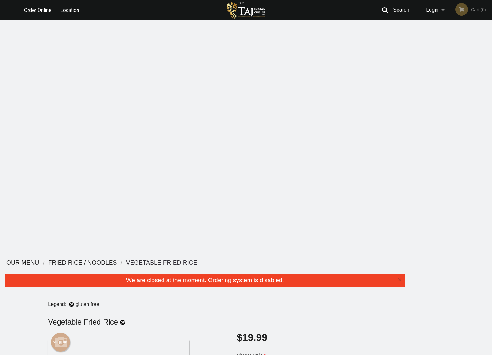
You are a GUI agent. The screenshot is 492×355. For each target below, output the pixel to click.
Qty (256, 202)
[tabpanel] (451, 83)
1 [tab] (427, 124)
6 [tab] (474, 124)
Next (487, 83)
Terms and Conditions (296, 278)
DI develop (256, 333)
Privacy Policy (289, 286)
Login (432, 10)
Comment (299, 177)
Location (70, 10)
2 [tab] (437, 124)
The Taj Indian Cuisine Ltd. (130, 262)
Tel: (345, 286)
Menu (230, 271)
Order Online (37, 10)
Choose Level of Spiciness (299, 152)
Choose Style (299, 128)
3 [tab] (446, 124)
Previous (415, 83)
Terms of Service (256, 350)
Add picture (61, 109)
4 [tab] (455, 124)
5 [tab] (465, 124)
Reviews (284, 271)
